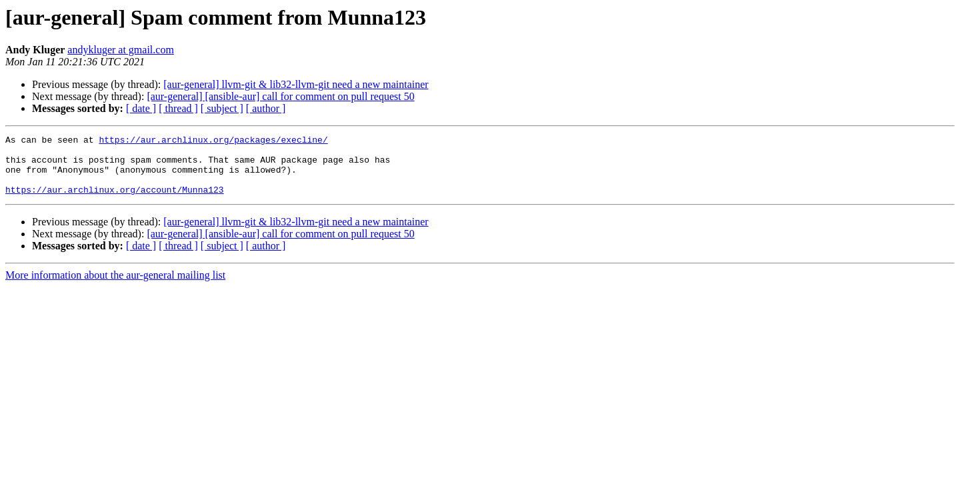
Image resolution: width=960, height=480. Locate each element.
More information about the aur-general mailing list (115, 287)
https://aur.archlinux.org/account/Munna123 (114, 201)
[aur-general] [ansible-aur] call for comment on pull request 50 (280, 96)
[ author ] (266, 108)
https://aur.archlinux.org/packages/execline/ (213, 141)
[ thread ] (178, 108)
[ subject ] (222, 108)
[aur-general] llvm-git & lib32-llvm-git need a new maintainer (295, 84)
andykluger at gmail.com (120, 49)
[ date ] (141, 108)
